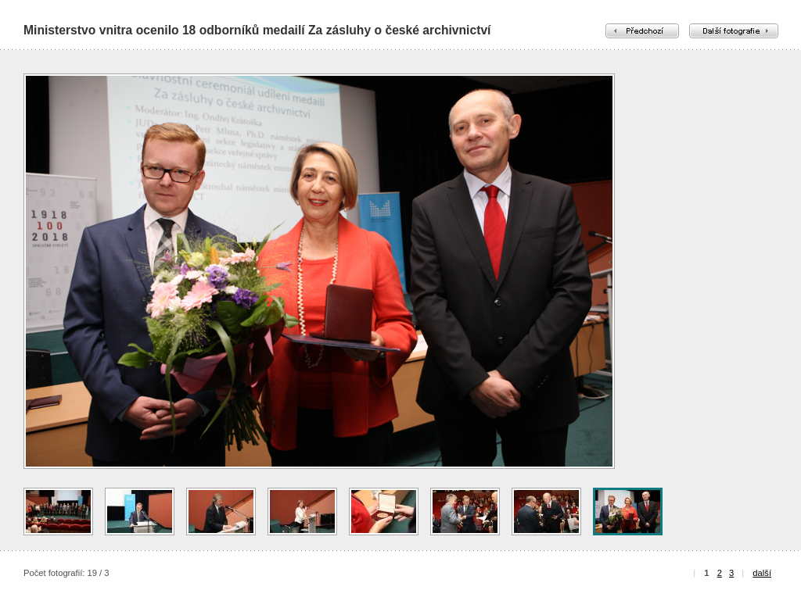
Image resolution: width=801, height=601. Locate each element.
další (762, 573)
